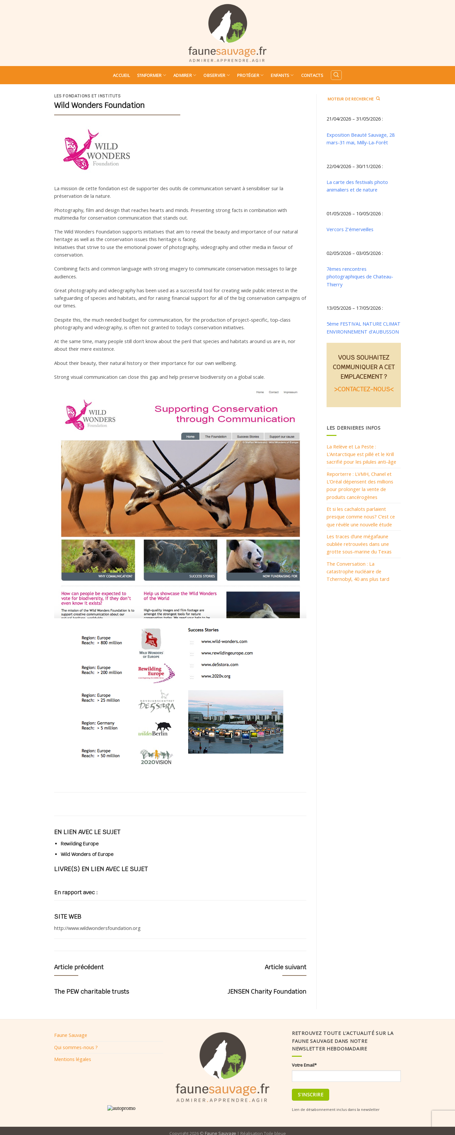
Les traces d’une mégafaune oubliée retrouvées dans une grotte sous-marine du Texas (359, 544)
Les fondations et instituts (87, 96)
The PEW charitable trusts (91, 991)
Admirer (184, 75)
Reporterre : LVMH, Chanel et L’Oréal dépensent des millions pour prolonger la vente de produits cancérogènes (360, 485)
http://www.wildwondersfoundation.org (97, 928)
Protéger (250, 75)
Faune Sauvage (70, 1035)
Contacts (312, 75)
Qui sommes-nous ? (76, 1047)
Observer (216, 75)
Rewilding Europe (79, 843)
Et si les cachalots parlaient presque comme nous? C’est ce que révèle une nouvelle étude (361, 517)
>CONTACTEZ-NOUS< (364, 389)
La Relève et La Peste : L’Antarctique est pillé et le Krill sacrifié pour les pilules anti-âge (361, 454)
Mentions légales (72, 1059)
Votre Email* (304, 1065)
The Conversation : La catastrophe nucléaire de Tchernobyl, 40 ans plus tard (358, 571)
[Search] (336, 75)
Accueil (121, 75)
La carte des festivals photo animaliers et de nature (357, 186)
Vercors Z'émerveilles (350, 229)
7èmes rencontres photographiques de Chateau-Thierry (360, 277)
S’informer (151, 75)
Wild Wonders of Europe (87, 854)
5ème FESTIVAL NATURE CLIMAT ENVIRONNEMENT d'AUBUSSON (364, 327)
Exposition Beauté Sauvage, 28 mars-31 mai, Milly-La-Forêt (361, 138)
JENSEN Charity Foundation (267, 991)
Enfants (282, 75)
